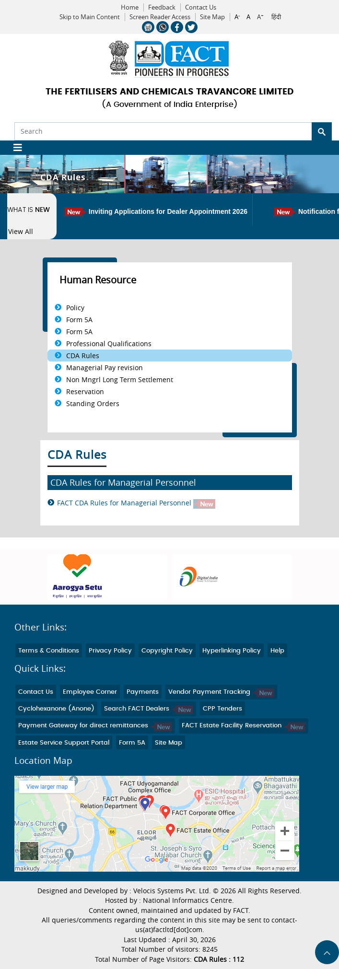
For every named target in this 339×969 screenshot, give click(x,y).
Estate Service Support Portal (63, 743)
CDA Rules (82, 355)
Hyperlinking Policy (231, 651)
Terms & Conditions (48, 651)
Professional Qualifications (109, 343)
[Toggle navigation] (14, 147)
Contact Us (200, 7)
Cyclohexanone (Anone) (56, 709)
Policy (75, 307)
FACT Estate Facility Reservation (243, 726)
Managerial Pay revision (104, 367)
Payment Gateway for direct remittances (95, 726)
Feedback (161, 7)
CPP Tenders (222, 709)
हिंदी (276, 17)
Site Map (212, 17)
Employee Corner (90, 692)
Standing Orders (92, 403)
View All (20, 231)
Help (277, 651)
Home (130, 7)
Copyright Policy (167, 651)
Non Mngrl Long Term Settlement (119, 379)
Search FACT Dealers (148, 709)
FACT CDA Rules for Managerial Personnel (136, 503)
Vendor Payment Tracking (221, 692)
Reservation (85, 391)
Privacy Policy (110, 651)
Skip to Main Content (89, 17)
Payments (143, 692)
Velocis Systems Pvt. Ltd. (172, 891)
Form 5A (79, 319)
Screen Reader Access (159, 17)
